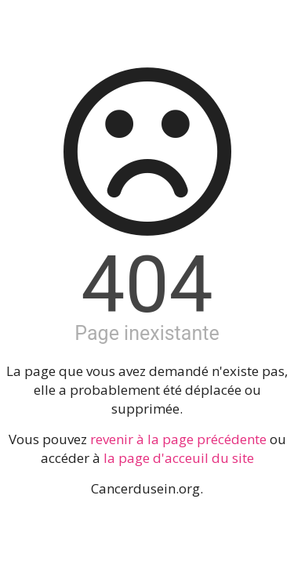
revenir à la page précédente (178, 439)
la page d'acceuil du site (178, 458)
